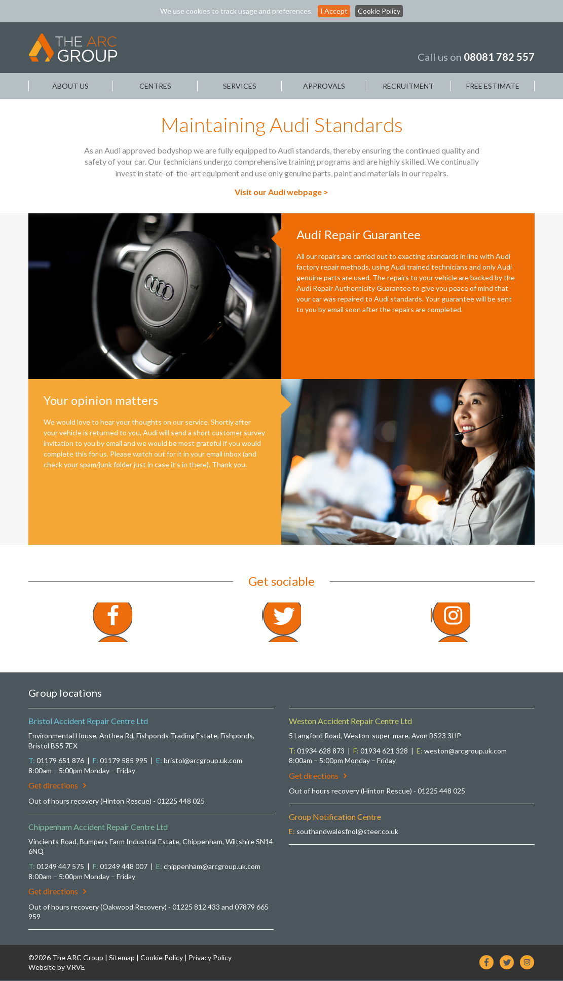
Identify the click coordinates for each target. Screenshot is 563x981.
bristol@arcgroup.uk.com (203, 761)
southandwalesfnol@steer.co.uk (347, 832)
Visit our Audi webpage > (281, 192)
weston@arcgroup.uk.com (465, 751)
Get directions (57, 786)
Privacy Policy (210, 958)
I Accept (334, 11)
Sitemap (122, 958)
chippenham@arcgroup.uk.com (212, 867)
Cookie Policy (379, 11)
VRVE (75, 968)
